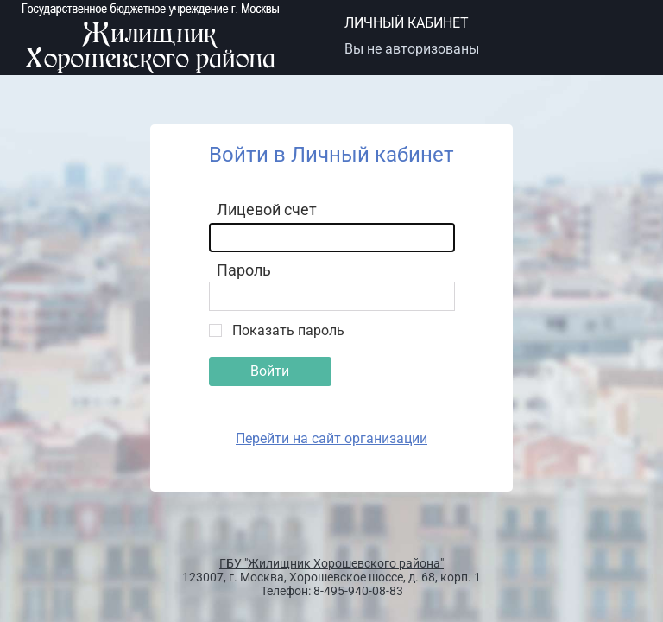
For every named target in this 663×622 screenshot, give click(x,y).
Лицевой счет (267, 209)
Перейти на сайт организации (331, 438)
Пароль (244, 270)
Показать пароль (288, 330)
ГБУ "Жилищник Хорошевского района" (331, 563)
